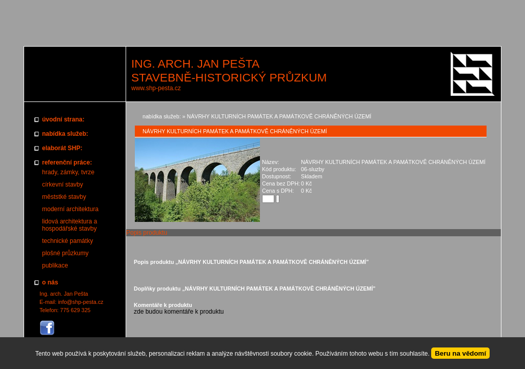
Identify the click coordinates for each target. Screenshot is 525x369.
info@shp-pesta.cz (80, 302)
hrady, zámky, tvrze (68, 172)
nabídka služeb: (162, 116)
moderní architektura (70, 209)
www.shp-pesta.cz (156, 88)
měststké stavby (64, 196)
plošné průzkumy (65, 253)
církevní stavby (62, 184)
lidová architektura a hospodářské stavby (69, 225)
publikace (55, 265)
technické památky (67, 240)
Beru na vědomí (460, 353)
